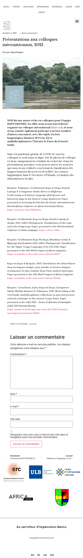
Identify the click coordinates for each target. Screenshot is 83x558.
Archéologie (57, 7)
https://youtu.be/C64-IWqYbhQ (24, 210)
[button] (77, 21)
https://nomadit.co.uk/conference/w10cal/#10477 (33, 254)
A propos (16, 7)
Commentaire (18, 354)
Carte (77, 7)
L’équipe (68, 7)
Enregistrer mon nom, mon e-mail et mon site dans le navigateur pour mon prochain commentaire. (39, 435)
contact (41, 12)
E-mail (14, 406)
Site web (15, 419)
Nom (13, 394)
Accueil (6, 7)
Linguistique (28, 7)
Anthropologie (43, 7)
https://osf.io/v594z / (50, 230)
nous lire (33, 324)
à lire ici (57, 127)
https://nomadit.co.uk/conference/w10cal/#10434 (33, 278)
